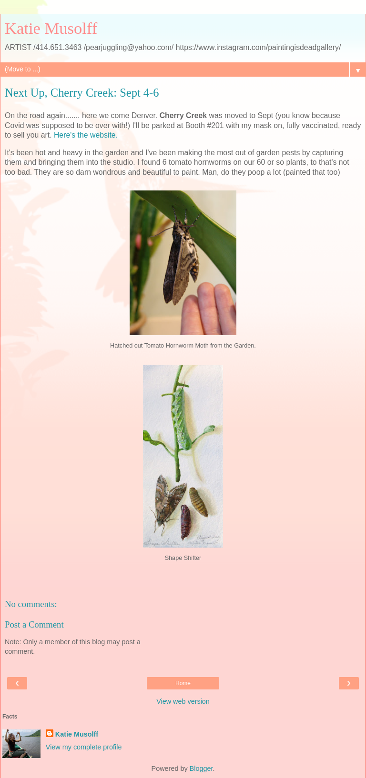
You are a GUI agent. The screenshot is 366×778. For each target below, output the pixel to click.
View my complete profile (84, 747)
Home (183, 683)
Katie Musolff (51, 28)
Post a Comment (34, 624)
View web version (183, 701)
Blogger (201, 768)
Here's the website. (86, 135)
